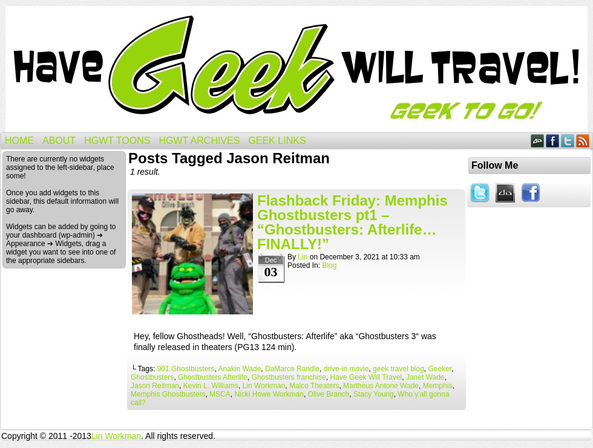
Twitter (567, 140)
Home (19, 140)
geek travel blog (398, 369)
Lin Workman (264, 385)
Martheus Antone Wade (381, 385)
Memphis (438, 385)
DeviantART (537, 140)
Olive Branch (329, 394)
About (59, 140)
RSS (583, 140)
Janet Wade (425, 377)
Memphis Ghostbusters (168, 394)
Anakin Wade (239, 369)
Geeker (440, 369)
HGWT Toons (117, 140)
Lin (302, 257)
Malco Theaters (314, 385)
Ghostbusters (152, 377)
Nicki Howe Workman (268, 394)
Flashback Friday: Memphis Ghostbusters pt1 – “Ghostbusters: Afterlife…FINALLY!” (352, 222)
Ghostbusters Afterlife (212, 377)
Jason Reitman (155, 385)
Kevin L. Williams (210, 385)
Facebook (552, 140)
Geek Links (277, 140)
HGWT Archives (199, 140)
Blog (329, 265)
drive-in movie (346, 369)
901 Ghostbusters (186, 369)
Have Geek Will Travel (296, 69)
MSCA (220, 394)
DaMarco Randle (292, 369)
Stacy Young (373, 394)
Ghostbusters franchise (288, 377)
